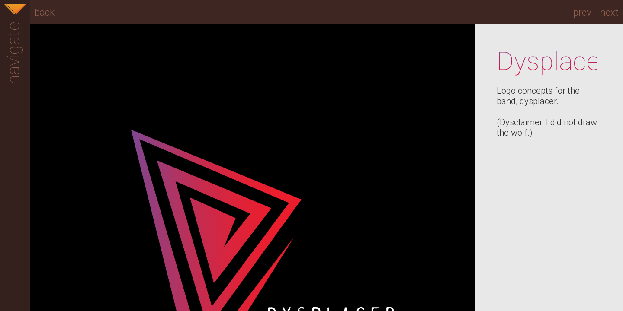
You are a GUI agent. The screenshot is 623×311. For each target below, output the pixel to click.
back (45, 12)
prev (582, 12)
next (609, 12)
